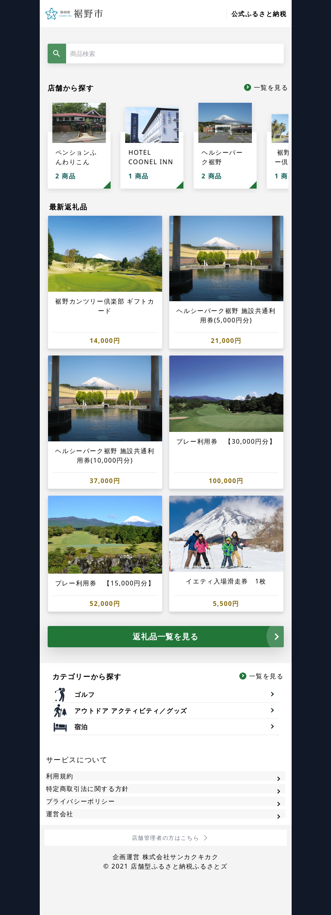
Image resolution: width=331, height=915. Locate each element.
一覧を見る (271, 87)
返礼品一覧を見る (165, 636)
